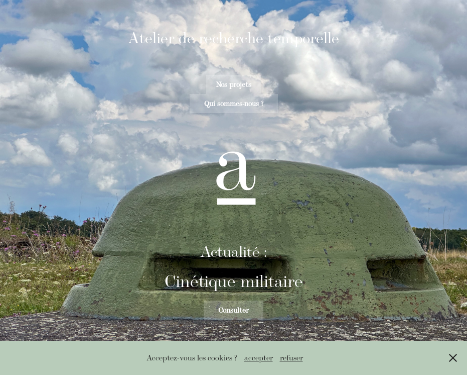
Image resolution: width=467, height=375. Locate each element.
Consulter (233, 310)
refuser (291, 357)
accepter (258, 357)
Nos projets (233, 84)
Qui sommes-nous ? (233, 103)
